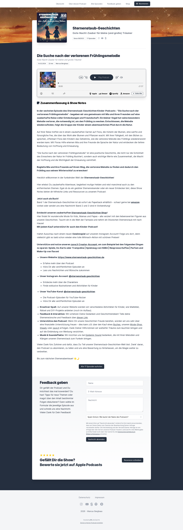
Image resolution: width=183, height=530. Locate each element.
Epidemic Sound (93, 335)
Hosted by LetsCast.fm (91, 520)
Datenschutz (84, 497)
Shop (128, 4)
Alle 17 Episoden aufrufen (91, 366)
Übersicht (60, 4)
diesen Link (82, 317)
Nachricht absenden (96, 439)
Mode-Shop (136, 324)
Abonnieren (142, 4)
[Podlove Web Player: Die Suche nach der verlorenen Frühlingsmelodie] (91, 83)
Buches (116, 324)
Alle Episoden (96, 4)
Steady (43, 328)
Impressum (99, 497)
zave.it (56, 328)
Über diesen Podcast (77, 4)
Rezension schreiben (132, 460)
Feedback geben (114, 4)
